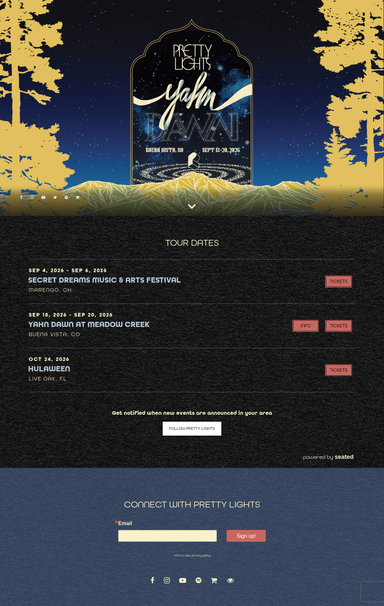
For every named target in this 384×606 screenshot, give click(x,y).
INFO (306, 325)
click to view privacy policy (192, 555)
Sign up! (246, 536)
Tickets (338, 281)
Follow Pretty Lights (192, 428)
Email (125, 523)
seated (344, 456)
